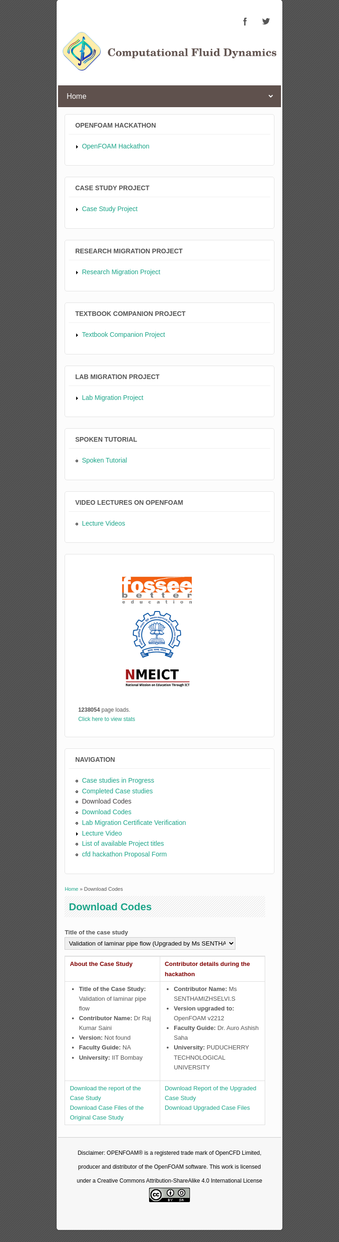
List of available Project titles (123, 843)
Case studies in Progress (118, 780)
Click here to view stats (106, 719)
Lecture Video (102, 833)
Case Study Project (109, 208)
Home (71, 889)
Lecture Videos (103, 523)
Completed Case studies (117, 791)
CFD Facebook (245, 21)
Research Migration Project (121, 272)
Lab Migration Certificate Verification (134, 822)
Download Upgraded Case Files (207, 1107)
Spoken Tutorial (104, 460)
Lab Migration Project (112, 397)
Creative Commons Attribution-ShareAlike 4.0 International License (179, 1181)
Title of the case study (96, 932)
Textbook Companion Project (123, 334)
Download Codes (106, 801)
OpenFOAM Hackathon (116, 146)
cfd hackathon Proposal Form (124, 854)
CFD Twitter (265, 21)
